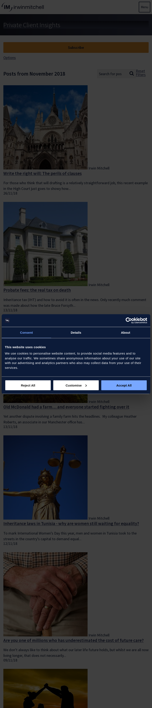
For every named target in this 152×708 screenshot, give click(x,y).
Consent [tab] (26, 332)
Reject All (28, 385)
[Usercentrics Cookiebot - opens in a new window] (128, 320)
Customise (76, 385)
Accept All (124, 385)
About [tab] (125, 332)
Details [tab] (76, 332)
